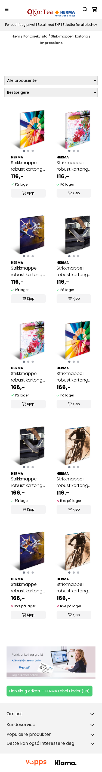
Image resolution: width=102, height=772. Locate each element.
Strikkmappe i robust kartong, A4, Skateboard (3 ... (73, 271)
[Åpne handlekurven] (94, 9)
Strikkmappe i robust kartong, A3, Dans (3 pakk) (27, 587)
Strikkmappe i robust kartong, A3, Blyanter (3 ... (73, 376)
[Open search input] (85, 9)
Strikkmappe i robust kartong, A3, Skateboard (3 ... (27, 482)
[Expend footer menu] (93, 725)
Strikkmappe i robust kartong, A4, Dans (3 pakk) (27, 271)
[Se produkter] (51, 662)
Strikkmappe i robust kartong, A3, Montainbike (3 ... (73, 587)
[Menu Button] (7, 9)
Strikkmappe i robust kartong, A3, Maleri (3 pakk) (27, 376)
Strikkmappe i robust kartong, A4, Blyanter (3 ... (27, 166)
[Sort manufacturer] (51, 80)
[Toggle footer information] (93, 714)
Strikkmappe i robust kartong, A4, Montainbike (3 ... (73, 482)
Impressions (51, 42)
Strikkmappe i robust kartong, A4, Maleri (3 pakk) (73, 166)
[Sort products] (51, 92)
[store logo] (51, 9)
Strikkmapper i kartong (70, 36)
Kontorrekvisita (35, 36)
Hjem (16, 36)
